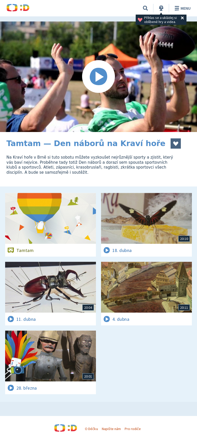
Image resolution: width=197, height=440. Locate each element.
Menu (182, 8)
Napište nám (111, 428)
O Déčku (91, 428)
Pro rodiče (133, 428)
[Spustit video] (98, 76)
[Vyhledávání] (145, 8)
